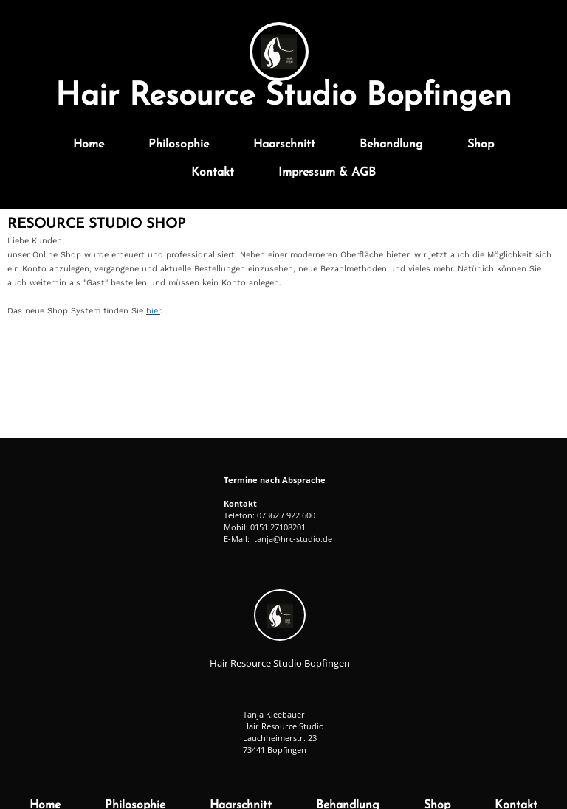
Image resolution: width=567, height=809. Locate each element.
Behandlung (391, 144)
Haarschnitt (284, 144)
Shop (480, 144)
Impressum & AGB (327, 172)
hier (153, 311)
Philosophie (178, 144)
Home (88, 144)
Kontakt (212, 172)
